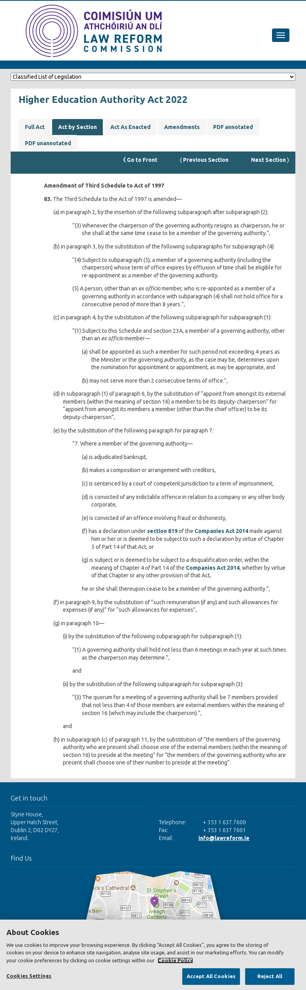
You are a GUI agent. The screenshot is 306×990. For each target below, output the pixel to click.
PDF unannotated (48, 143)
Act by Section (77, 127)
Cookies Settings (28, 976)
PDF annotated (233, 127)
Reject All (269, 976)
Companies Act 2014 (221, 531)
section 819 (162, 531)
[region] (153, 955)
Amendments (182, 127)
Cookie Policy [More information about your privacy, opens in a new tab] (175, 960)
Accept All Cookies (211, 976)
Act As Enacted (130, 127)
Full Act (35, 127)
